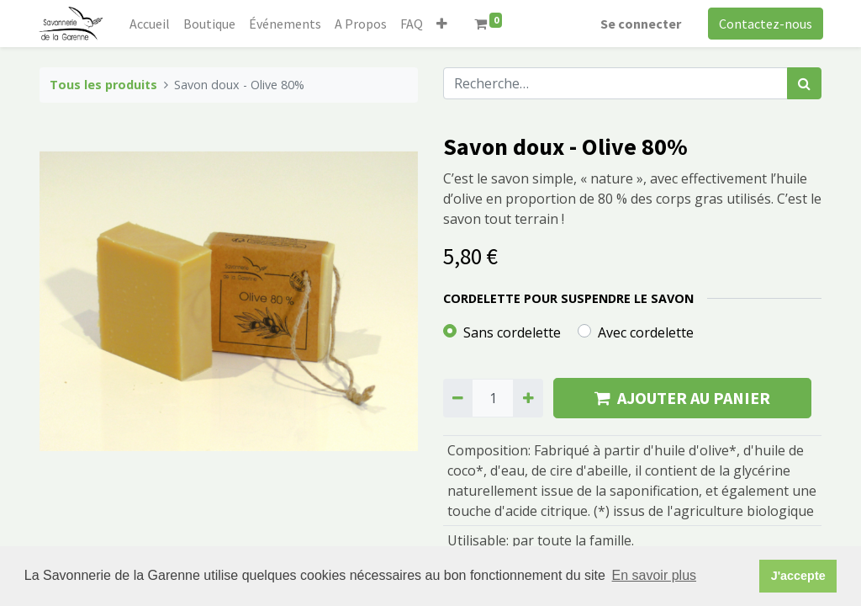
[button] (443, 23)
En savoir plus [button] (654, 575)
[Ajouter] (527, 398)
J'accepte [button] (798, 575)
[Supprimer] (458, 398)
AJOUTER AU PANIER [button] (682, 397)
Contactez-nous (764, 23)
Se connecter (639, 23)
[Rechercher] (804, 83)
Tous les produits (103, 85)
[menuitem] (151, 23)
